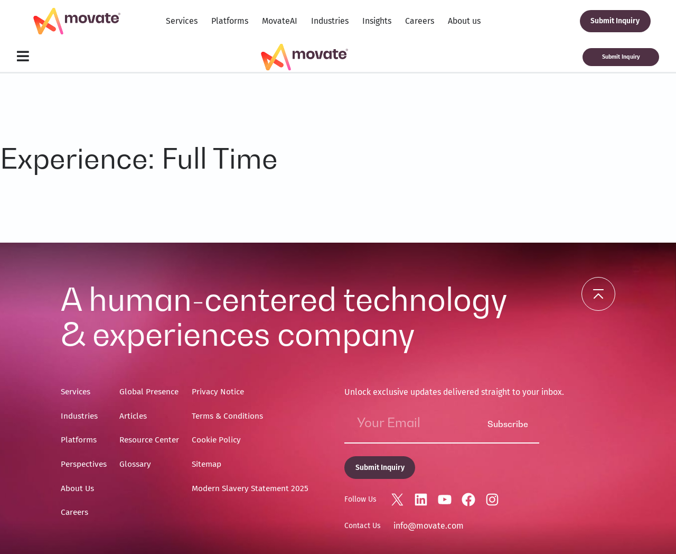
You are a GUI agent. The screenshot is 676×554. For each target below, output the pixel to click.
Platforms (229, 21)
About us (464, 21)
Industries (330, 21)
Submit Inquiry (615, 20)
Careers (419, 21)
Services (182, 21)
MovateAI (279, 21)
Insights (376, 21)
